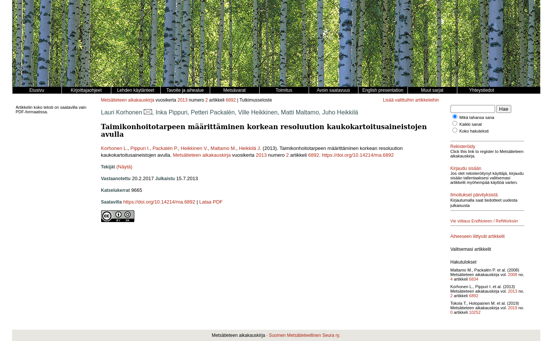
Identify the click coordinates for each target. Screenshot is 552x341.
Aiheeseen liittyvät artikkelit (478, 236)
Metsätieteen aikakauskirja (127, 100)
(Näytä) (124, 167)
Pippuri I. (140, 148)
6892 (231, 100)
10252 (475, 312)
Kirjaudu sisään (466, 168)
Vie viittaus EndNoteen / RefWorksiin (484, 221)
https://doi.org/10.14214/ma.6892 (358, 155)
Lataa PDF (211, 202)
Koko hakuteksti (474, 131)
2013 (182, 100)
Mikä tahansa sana (477, 117)
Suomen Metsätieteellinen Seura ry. (304, 335)
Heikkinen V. (194, 148)
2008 (512, 274)
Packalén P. (165, 148)
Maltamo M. (223, 148)
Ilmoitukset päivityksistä (474, 195)
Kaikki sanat (471, 124)
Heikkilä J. (250, 148)
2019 (512, 308)
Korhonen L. (114, 148)
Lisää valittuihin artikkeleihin (411, 100)
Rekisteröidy (463, 146)
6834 (473, 279)
